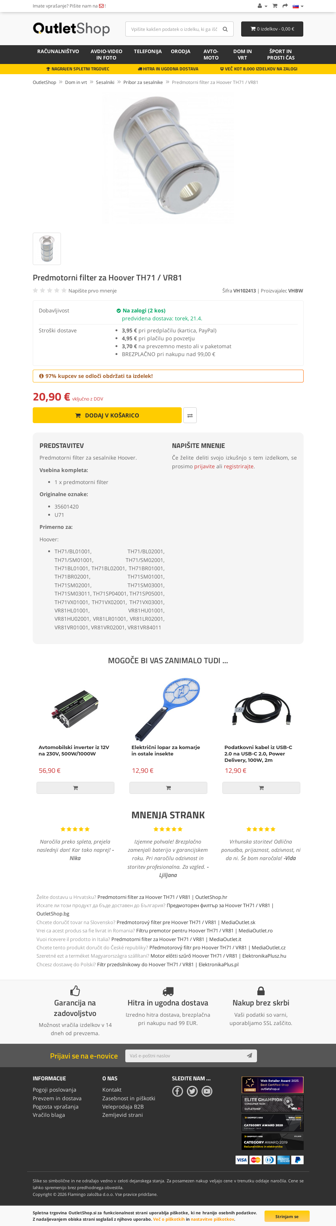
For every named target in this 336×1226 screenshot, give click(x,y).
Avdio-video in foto (106, 54)
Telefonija (148, 51)
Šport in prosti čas (281, 54)
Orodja (180, 51)
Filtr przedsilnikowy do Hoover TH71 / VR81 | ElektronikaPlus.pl (168, 964)
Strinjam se (287, 1216)
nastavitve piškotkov (212, 1219)
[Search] (225, 29)
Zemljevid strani (122, 1114)
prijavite (204, 466)
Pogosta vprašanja (56, 1106)
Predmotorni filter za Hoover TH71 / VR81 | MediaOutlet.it (176, 939)
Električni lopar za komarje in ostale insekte (166, 750)
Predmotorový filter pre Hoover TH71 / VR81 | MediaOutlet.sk (186, 922)
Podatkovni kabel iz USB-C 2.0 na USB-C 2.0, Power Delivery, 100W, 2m (258, 753)
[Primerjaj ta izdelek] (190, 415)
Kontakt (112, 1089)
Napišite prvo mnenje (92, 290)
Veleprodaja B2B (123, 1106)
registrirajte (239, 466)
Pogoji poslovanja (54, 1089)
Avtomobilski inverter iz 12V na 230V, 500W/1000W (74, 750)
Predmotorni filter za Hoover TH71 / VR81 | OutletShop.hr (162, 897)
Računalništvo (58, 51)
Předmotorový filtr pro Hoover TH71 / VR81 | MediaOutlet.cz (217, 947)
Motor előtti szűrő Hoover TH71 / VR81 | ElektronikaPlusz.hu (218, 955)
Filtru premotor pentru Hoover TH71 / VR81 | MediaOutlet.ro (204, 930)
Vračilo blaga (49, 1114)
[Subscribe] (249, 1055)
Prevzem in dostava (57, 1098)
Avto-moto (211, 54)
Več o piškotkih (169, 1219)
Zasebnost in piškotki (128, 1098)
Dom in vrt (242, 54)
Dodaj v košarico (107, 415)
